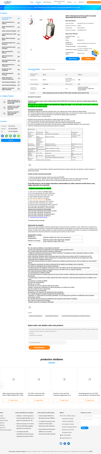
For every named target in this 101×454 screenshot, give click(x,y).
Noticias (2, 423)
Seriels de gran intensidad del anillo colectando (43, 204)
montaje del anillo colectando (11, 69)
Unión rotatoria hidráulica (11, 82)
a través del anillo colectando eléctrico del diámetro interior (76, 316)
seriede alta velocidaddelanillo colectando (42, 206)
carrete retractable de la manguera (11, 43)
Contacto (10, 140)
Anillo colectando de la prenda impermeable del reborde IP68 (13, 102)
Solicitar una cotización (94, 2)
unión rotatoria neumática (11, 85)
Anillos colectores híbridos (11, 31)
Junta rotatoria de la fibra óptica (11, 34)
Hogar (1, 415)
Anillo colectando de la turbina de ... (11, 65)
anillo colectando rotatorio (35, 316)
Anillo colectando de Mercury (11, 52)
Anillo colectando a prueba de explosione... (11, 78)
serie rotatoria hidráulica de (37, 199)
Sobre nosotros (4, 420)
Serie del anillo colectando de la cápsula (41, 201)
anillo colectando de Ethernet (11, 56)
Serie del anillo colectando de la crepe (40, 203)
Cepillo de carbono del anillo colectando (11, 89)
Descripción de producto (48, 69)
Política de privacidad (5, 430)
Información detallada (34, 69)
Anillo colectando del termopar (11, 74)
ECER (90, 451)
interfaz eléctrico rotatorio (52, 316)
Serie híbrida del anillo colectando (39, 196)
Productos (2, 418)
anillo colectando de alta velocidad (11, 47)
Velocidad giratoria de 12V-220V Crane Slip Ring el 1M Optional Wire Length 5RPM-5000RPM (89, 395)
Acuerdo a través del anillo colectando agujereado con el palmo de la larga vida (62, 395)
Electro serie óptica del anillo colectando (41, 195)
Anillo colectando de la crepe (11, 27)
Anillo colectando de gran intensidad (11, 61)
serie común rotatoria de (36, 191)
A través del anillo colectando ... (11, 18)
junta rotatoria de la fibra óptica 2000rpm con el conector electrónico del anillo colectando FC (47, 432)
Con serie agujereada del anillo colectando (42, 193)
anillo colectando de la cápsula (11, 23)
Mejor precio (73, 58)
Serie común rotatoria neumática (39, 198)
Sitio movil (2, 427)
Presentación (39, 348)
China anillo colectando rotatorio (17, 451)
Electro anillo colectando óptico (11, 39)
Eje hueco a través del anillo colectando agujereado (13, 113)
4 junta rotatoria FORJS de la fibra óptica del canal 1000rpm (47, 417)
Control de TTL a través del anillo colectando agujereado (13, 108)
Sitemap (2, 425)
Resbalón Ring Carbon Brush (38, 217)
